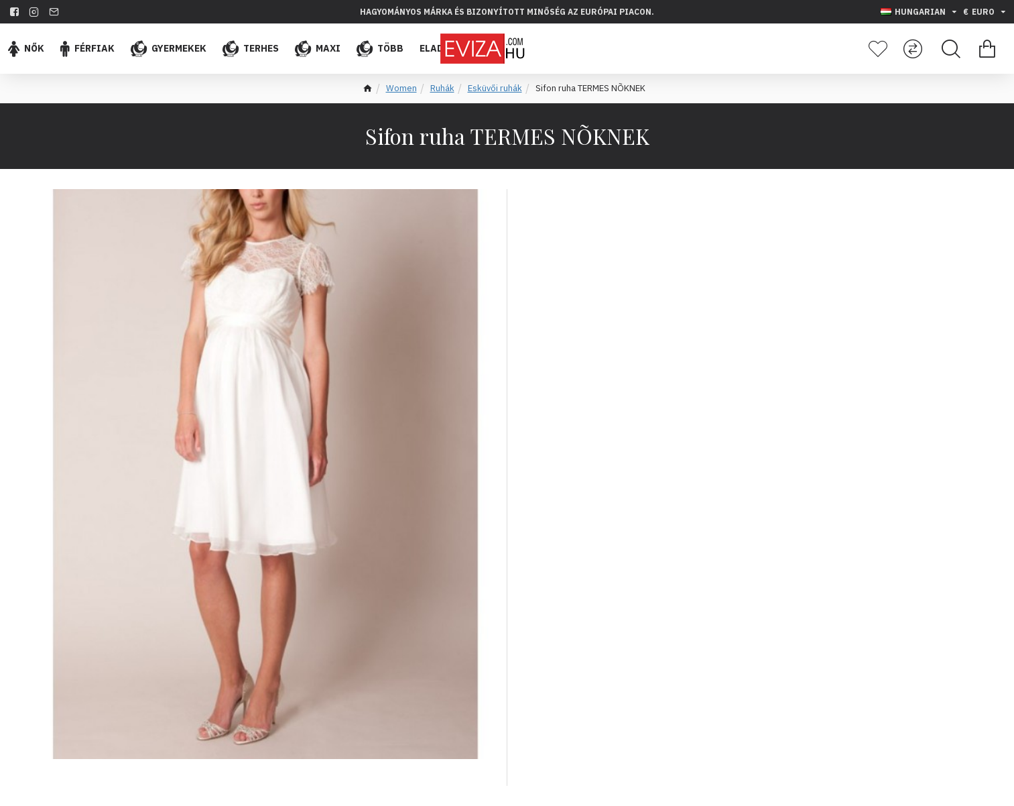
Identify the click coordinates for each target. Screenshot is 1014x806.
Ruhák (442, 88)
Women (401, 88)
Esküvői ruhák (495, 88)
